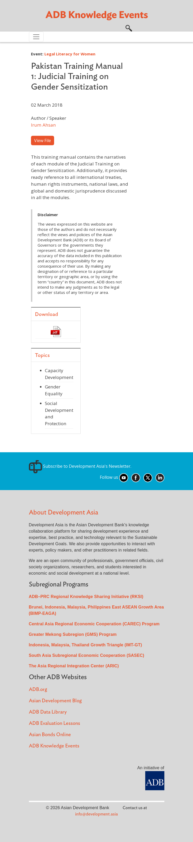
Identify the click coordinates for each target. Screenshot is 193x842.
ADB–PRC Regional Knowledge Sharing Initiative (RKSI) (86, 596)
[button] (129, 27)
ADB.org (38, 689)
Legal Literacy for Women (69, 53)
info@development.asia (96, 814)
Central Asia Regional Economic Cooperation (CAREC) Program (94, 624)
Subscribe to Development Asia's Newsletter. (80, 466)
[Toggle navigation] (36, 37)
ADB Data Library (48, 712)
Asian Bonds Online (50, 734)
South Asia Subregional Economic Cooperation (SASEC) (86, 655)
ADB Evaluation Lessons (54, 723)
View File (42, 140)
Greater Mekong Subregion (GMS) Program (73, 634)
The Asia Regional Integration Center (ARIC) (74, 666)
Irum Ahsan (43, 125)
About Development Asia (63, 512)
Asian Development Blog (55, 700)
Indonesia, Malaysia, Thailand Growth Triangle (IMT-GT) (85, 645)
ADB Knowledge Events (54, 746)
